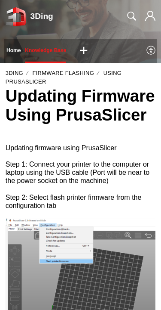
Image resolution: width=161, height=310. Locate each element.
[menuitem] (151, 50)
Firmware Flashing (64, 73)
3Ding (14, 73)
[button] (84, 51)
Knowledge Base (45, 50)
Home (13, 50)
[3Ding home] (16, 16)
